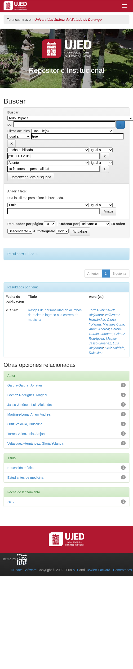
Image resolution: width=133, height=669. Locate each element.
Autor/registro (44, 231)
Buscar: (13, 112)
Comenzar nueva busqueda (30, 177)
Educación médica (20, 468)
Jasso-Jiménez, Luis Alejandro (29, 405)
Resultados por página (25, 224)
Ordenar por (69, 224)
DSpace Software (24, 570)
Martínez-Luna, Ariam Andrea (28, 414)
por (10, 124)
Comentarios (122, 570)
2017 (11, 502)
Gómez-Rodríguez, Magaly (27, 395)
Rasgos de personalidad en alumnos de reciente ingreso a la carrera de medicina (55, 314)
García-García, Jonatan (24, 385)
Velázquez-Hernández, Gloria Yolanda (105, 319)
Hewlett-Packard (98, 570)
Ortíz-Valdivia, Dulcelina (24, 424)
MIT (75, 570)
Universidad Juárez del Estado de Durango (68, 20)
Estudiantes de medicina (25, 477)
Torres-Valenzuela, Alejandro (28, 434)
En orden (118, 224)
